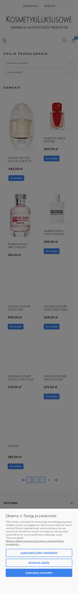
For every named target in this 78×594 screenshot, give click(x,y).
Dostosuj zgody (39, 562)
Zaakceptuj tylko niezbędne (38, 552)
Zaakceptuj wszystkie (38, 572)
